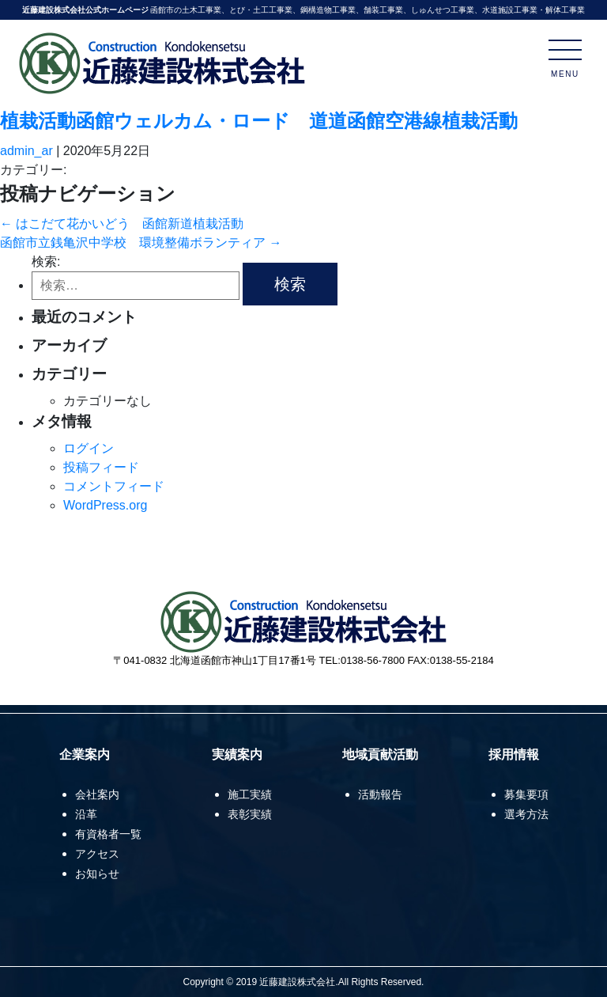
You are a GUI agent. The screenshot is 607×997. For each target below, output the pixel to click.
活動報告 (380, 794)
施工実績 (250, 794)
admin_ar (26, 150)
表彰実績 (250, 814)
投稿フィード (101, 467)
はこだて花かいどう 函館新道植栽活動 (121, 223)
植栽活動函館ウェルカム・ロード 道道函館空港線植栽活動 (259, 120)
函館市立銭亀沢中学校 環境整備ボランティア (140, 242)
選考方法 (526, 814)
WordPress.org (105, 505)
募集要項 (526, 794)
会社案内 (97, 794)
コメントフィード (113, 486)
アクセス (97, 853)
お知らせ (97, 873)
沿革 (86, 814)
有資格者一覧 (108, 834)
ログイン (88, 448)
